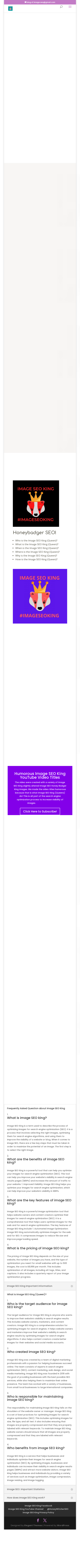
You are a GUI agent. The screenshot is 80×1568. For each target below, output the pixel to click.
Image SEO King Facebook (38, 1505)
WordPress (63, 1525)
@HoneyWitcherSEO (57, 1509)
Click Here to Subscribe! (40, 811)
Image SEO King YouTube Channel (25, 1509)
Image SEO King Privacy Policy (38, 1512)
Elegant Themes (33, 1525)
